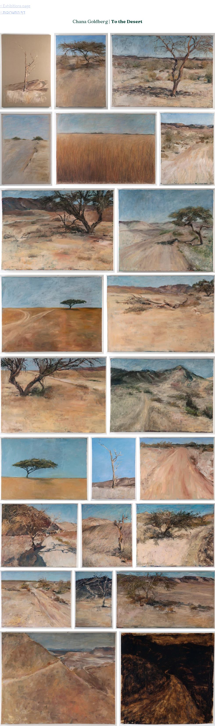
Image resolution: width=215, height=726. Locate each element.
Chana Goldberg (90, 21)
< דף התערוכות (12, 12)
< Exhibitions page (15, 5)
